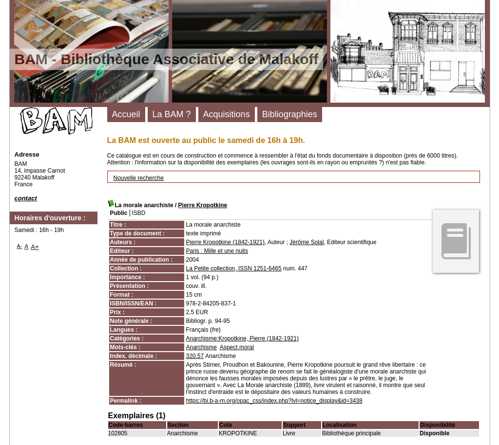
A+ (35, 246)
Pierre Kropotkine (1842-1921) (225, 242)
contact (26, 198)
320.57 (195, 356)
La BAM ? (172, 114)
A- (19, 246)
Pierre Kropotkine (203, 205)
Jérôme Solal (306, 242)
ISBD (139, 213)
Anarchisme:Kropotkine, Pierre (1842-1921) (242, 338)
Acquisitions (226, 114)
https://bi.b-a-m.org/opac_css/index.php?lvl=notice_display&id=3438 (274, 400)
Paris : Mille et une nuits (217, 251)
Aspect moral (237, 347)
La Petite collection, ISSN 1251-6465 (234, 268)
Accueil (126, 114)
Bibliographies (289, 114)
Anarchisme (201, 347)
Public (119, 213)
